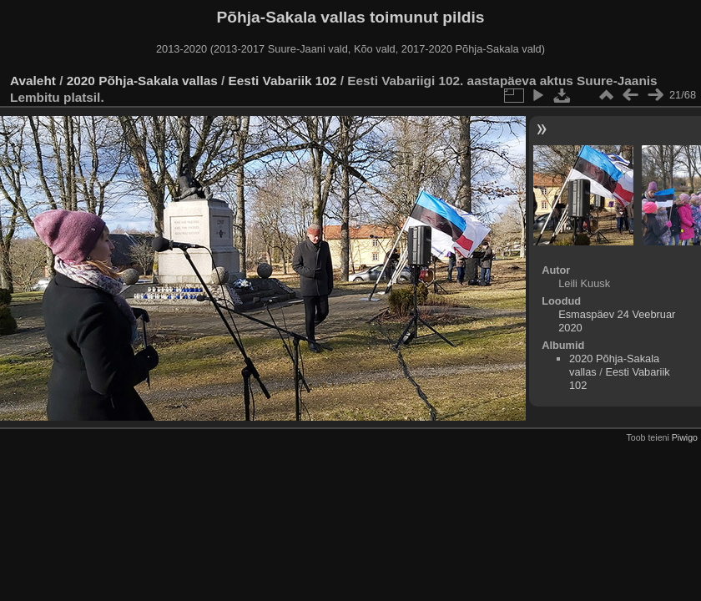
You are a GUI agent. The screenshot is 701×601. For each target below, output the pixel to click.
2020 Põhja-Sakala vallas (142, 80)
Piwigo (685, 437)
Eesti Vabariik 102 (283, 80)
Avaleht (33, 80)
